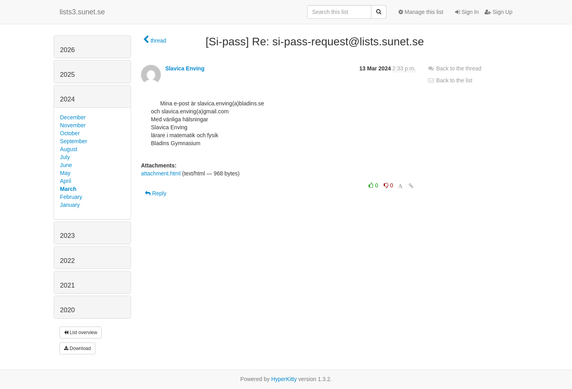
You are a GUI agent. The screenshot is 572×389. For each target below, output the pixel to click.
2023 (67, 235)
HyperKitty (284, 379)
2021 (67, 285)
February (71, 197)
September (73, 141)
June (66, 165)
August (68, 149)
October (70, 133)
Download (77, 348)
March (68, 189)
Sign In (467, 12)
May (65, 173)
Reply (155, 193)
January (70, 205)
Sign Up (498, 12)
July (65, 157)
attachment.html (161, 173)
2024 (67, 99)
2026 (67, 50)
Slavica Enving (185, 68)
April (65, 181)
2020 (67, 310)
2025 (67, 74)
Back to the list (449, 80)
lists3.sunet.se (82, 12)
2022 (67, 261)
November (73, 125)
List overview (80, 332)
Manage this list (420, 12)
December (73, 117)
